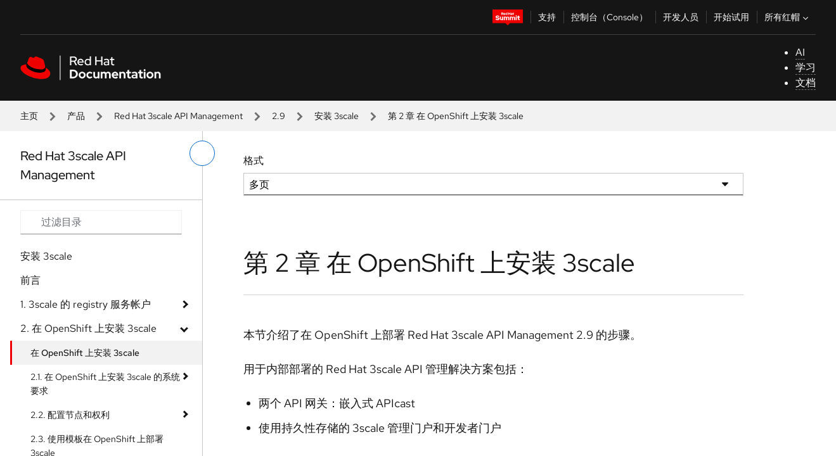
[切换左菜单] (202, 153)
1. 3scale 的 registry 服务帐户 (85, 304)
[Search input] (101, 222)
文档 (805, 82)
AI (800, 52)
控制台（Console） (609, 17)
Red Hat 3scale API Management (178, 116)
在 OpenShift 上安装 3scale (84, 352)
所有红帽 (787, 17)
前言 (30, 280)
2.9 (278, 116)
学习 (805, 67)
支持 (547, 17)
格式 (253, 160)
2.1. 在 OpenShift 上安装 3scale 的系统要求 (105, 383)
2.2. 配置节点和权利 (70, 415)
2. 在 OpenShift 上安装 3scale (88, 328)
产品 (76, 116)
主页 (29, 116)
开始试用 (731, 17)
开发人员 (680, 17)
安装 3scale (336, 116)
